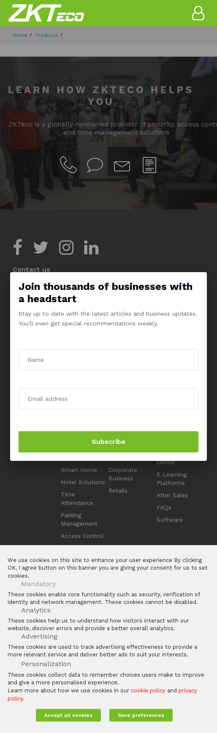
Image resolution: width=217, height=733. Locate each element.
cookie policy (148, 690)
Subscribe (108, 442)
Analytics (36, 610)
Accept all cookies (68, 715)
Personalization (46, 664)
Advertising (39, 636)
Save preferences (141, 715)
